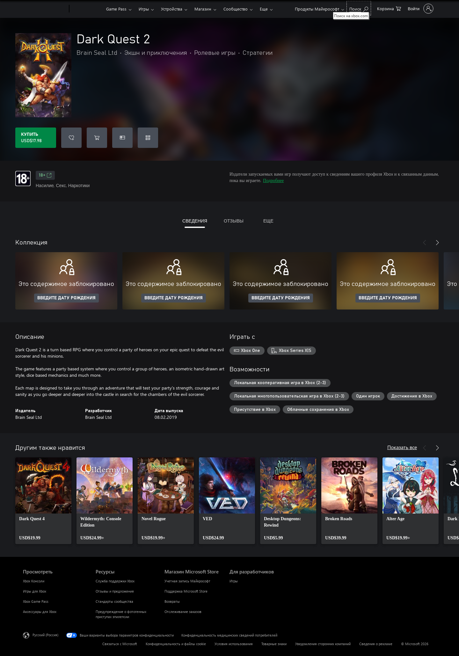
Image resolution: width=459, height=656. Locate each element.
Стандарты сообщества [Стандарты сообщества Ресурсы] (114, 601)
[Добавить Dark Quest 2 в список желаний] (71, 138)
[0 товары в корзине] (389, 8)
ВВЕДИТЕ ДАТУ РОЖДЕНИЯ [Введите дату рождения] (66, 298)
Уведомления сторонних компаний (323, 644)
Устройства (171, 8)
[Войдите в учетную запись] (420, 8)
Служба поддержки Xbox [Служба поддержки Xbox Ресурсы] (115, 581)
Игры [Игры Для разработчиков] (233, 581)
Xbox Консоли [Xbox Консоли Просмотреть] (33, 581)
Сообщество (235, 8)
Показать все (402, 447)
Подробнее (273, 180)
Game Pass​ (116, 8)
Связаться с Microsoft (119, 644)
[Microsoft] (45, 9)
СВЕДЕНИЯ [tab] (194, 221)
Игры (144, 8)
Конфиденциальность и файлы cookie (176, 644)
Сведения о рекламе (375, 644)
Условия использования (234, 644)
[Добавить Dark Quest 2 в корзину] (97, 138)
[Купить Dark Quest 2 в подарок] (122, 138)
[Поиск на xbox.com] (358, 8)
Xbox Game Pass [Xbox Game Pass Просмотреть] (35, 601)
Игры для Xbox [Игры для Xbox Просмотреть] (34, 591)
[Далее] (437, 242)
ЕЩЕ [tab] (268, 221)
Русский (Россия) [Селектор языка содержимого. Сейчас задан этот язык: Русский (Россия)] (45, 635)
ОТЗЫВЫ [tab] (234, 221)
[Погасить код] (148, 138)
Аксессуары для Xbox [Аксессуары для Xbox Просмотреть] (39, 611)
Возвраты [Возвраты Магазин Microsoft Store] (172, 601)
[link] (43, 500)
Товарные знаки (274, 644)
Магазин (202, 8)
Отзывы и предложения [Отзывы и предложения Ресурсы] (115, 591)
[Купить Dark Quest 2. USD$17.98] (35, 138)
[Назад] (424, 242)
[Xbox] (86, 9)
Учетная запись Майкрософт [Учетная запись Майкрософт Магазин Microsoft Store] (187, 581)
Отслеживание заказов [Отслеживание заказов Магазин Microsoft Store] (182, 611)
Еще (264, 8)
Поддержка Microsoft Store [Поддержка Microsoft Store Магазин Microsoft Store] (186, 591)
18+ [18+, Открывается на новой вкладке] (45, 175)
